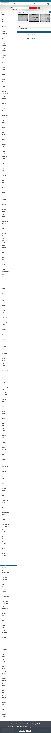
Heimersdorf (4, 233)
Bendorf (3, 57)
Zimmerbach (4, 714)
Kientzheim (4, 295)
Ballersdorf (3, 43)
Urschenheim (4, 646)
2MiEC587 (4, 562)
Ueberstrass (4, 637)
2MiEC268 (4, 557)
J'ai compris (29, 730)
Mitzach (3, 375)
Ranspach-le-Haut (5, 466)
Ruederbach (4, 509)
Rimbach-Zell (4, 488)
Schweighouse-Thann (5, 572)
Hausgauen (3, 226)
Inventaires (36, 3)
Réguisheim (4, 471)
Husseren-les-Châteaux (5, 271)
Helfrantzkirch (4, 240)
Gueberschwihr (4, 204)
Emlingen (3, 151)
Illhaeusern (3, 276)
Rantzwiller (3, 469)
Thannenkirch (4, 628)
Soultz (3, 594)
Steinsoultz (3, 611)
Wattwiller (3, 670)
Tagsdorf (3, 625)
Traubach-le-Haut (5, 632)
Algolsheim (3, 16)
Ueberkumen (4, 635)
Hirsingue (3, 250)
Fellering (3, 166)
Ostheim (3, 447)
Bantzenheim (4, 48)
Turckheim (3, 634)
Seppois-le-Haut (4, 579)
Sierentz (3, 584)
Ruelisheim (3, 510)
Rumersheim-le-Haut (5, 512)
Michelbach (4, 372)
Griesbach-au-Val (4, 201)
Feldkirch (3, 165)
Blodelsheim (4, 84)
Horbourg (3, 262)
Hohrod (3, 257)
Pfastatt (3, 454)
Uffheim (3, 639)
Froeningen (4, 183)
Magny (3, 351)
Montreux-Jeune (4, 380)
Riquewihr (3, 490)
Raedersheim (4, 461)
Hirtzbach (3, 252)
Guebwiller (3, 206)
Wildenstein (4, 688)
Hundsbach (4, 267)
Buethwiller (4, 110)
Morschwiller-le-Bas (5, 387)
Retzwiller (3, 474)
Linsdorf (3, 336)
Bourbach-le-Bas (4, 91)
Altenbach (3, 19)
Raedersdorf (4, 459)
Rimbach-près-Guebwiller (6, 485)
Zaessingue (3, 709)
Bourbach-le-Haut (5, 93)
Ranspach (3, 468)
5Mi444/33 (4, 541)
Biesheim (3, 76)
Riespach (3, 483)
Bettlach (3, 72)
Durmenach (4, 142)
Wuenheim (3, 707)
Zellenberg (3, 711)
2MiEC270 (4, 560)
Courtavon (3, 127)
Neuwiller (3, 411)
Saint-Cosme (4, 517)
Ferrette (3, 168)
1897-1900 (5, 565)
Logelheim (3, 339)
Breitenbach (4, 100)
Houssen (3, 264)
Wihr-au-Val (4, 685)
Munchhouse (4, 399)
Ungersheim (4, 642)
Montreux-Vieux (4, 382)
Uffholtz (3, 640)
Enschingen (4, 153)
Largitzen (3, 315)
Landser (3, 312)
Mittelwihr (3, 373)
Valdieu (3, 647)
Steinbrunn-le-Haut (5, 610)
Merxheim (3, 363)
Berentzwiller (4, 60)
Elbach (3, 149)
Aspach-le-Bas (4, 31)
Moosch (3, 385)
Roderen (3, 493)
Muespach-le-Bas (4, 394)
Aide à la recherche (14, 9)
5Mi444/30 (4, 536)
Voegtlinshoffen (4, 654)
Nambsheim (4, 408)
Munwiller (3, 404)
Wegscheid (3, 673)
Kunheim (3, 308)
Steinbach (3, 606)
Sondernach (4, 587)
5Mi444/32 (4, 539)
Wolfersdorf (4, 702)
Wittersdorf (4, 700)
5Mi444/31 (4, 538)
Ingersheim (4, 279)
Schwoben (3, 574)
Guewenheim (4, 211)
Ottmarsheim (4, 449)
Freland (3, 180)
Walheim (3, 664)
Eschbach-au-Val (4, 156)
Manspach (3, 358)
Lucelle (3, 341)
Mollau (3, 379)
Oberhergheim (4, 428)
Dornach (3, 139)
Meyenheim (4, 367)
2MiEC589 (4, 567)
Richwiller (3, 478)
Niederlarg (3, 418)
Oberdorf (3, 425)
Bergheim (3, 62)
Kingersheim (4, 298)
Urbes (3, 644)
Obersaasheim (4, 435)
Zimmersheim (4, 716)
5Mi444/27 (4, 531)
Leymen (3, 327)
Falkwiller (3, 161)
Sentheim (3, 575)
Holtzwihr (3, 259)
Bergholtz (3, 65)
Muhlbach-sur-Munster (5, 396)
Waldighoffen (4, 663)
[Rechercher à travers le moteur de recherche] (20, 7)
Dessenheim (4, 130)
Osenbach (3, 445)
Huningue (3, 269)
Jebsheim (3, 283)
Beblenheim (4, 53)
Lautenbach (4, 319)
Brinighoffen (4, 105)
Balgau (3, 41)
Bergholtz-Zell (4, 64)
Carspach (3, 118)
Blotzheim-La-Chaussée (6, 88)
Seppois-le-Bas (4, 577)
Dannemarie (4, 129)
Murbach (3, 406)
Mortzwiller (4, 389)
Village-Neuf (4, 652)
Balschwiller (4, 45)
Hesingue (3, 245)
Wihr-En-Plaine (4, 687)
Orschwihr (3, 444)
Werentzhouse (4, 676)
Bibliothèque (43, 3)
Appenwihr (3, 28)
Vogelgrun (3, 656)
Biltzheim (3, 77)
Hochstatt (3, 255)
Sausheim (3, 569)
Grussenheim (4, 202)
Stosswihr (3, 618)
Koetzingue (3, 305)
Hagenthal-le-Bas (4, 219)
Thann (3, 627)
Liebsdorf (3, 331)
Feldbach (3, 163)
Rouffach (3, 507)
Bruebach (3, 106)
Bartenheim (4, 50)
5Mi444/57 (4, 551)
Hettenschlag (4, 247)
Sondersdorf (4, 589)
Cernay (3, 120)
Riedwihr (3, 481)
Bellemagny (4, 55)
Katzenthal (3, 290)
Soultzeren (3, 598)
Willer (3, 692)
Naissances (3, 14)
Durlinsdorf (4, 141)
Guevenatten (4, 209)
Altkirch (3, 21)
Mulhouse (3, 397)
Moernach (3, 377)
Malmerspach (4, 356)
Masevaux (3, 360)
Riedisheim (3, 480)
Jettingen (3, 284)
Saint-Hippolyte (4, 519)
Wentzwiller (4, 675)
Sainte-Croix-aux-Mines (6, 524)
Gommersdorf (4, 197)
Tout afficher (21, 12)
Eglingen (3, 146)
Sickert (3, 582)
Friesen (3, 182)
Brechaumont (4, 98)
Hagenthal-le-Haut (5, 221)
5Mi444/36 (4, 546)
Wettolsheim (4, 680)
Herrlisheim (4, 243)
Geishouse (3, 189)
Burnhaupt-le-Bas (5, 113)
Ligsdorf (3, 334)
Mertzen (3, 361)
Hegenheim (4, 230)
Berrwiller (3, 69)
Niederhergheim (4, 416)
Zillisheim (3, 712)
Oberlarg (3, 430)
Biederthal (3, 74)
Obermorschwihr (4, 432)
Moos (3, 384)
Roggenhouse (4, 497)
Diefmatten (4, 134)
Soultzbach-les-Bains (5, 596)
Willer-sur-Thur (4, 690)
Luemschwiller (4, 343)
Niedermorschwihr (5, 420)
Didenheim (3, 132)
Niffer (3, 421)
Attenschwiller (4, 36)
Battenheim (4, 52)
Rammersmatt (4, 462)
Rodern (3, 495)
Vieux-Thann (4, 651)
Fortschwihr (4, 177)
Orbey (3, 440)
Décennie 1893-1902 (35, 38)
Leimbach (3, 324)
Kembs (3, 293)
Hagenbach (3, 218)
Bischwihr (3, 79)
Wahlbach (3, 659)
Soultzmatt (3, 599)
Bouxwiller (3, 96)
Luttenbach (4, 346)
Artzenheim (4, 29)
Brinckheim (4, 103)
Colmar (3, 125)
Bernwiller (3, 67)
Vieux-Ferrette (4, 649)
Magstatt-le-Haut (4, 355)
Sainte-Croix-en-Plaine (5, 526)
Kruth (3, 307)
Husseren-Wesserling (5, 272)
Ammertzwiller (4, 24)
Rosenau (3, 505)
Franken (3, 178)
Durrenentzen (4, 144)
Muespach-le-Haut (5, 392)
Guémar (3, 207)
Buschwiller (4, 117)
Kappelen (3, 288)
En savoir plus (22, 730)
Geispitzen (3, 190)
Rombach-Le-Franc (5, 500)
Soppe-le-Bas (4, 591)
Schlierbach (4, 570)
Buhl (2, 112)
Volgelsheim (4, 658)
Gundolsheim (4, 213)
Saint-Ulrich (4, 522)
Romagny (3, 498)
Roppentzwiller (4, 502)
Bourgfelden (4, 94)
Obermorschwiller (5, 433)
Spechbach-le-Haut (5, 603)
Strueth (3, 620)
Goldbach (3, 195)
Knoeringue (4, 302)
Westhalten (4, 678)
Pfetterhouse (4, 456)
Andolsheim (4, 26)
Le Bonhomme (4, 322)
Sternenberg (4, 613)
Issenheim (3, 281)
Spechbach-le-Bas (5, 601)
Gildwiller (3, 194)
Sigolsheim (3, 586)
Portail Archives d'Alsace (18, 3)
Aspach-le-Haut (4, 33)
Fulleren (3, 185)
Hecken (3, 228)
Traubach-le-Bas (4, 630)
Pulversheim (4, 457)
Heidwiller (3, 231)
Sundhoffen (4, 622)
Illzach (3, 278)
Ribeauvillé (3, 476)
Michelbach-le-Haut (5, 370)
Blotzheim (3, 86)
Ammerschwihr (4, 23)
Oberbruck (3, 423)
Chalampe (3, 122)
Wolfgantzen (4, 704)
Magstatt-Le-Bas (4, 353)
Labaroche (3, 310)
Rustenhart (3, 514)
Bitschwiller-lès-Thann (5, 82)
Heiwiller (3, 238)
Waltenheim (4, 666)
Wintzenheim (4, 695)
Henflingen (3, 242)
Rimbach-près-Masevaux (6, 486)
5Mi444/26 (4, 529)
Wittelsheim (4, 697)
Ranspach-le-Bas (4, 464)
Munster (3, 401)
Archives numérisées (28, 3)
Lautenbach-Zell (4, 317)
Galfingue (3, 187)
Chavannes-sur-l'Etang (5, 124)
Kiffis (2, 296)
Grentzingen (4, 199)
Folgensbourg (4, 175)
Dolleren (3, 137)
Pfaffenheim (4, 452)
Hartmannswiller (4, 223)
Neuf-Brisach (4, 409)
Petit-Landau (4, 450)
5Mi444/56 (4, 550)
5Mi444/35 (4, 545)
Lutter (3, 348)
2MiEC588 (4, 563)
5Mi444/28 (4, 533)
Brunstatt (3, 108)
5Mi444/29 (4, 534)
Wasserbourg (4, 668)
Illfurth (3, 274)
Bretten (3, 101)
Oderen (3, 437)
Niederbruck (4, 413)
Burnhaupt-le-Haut (5, 115)
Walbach (3, 661)
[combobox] (33, 8)
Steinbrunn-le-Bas (5, 608)
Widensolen (4, 683)
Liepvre (3, 332)
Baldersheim (4, 40)
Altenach (3, 17)
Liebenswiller (4, 329)
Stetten (3, 615)
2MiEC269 (4, 558)
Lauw (3, 320)
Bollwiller (3, 89)
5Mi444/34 (4, 543)
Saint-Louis (3, 521)
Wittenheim (4, 699)
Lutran (3, 344)
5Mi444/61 (4, 555)
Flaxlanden (3, 173)
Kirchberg (3, 300)
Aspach (3, 35)
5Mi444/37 (4, 548)
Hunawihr (3, 266)
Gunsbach (3, 214)
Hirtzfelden (3, 254)
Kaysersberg (4, 291)
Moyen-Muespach (5, 391)
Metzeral (3, 365)
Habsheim (3, 216)
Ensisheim (3, 154)
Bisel (2, 81)
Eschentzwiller (4, 158)
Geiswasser (3, 192)
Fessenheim (4, 170)
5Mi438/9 (4, 553)
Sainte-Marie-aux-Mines (36, 37)
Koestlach (3, 303)
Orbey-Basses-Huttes (5, 442)
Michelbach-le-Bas (5, 368)
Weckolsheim (4, 671)
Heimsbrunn (4, 235)
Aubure (3, 38)
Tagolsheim (4, 623)
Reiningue (3, 473)
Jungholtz (3, 286)
